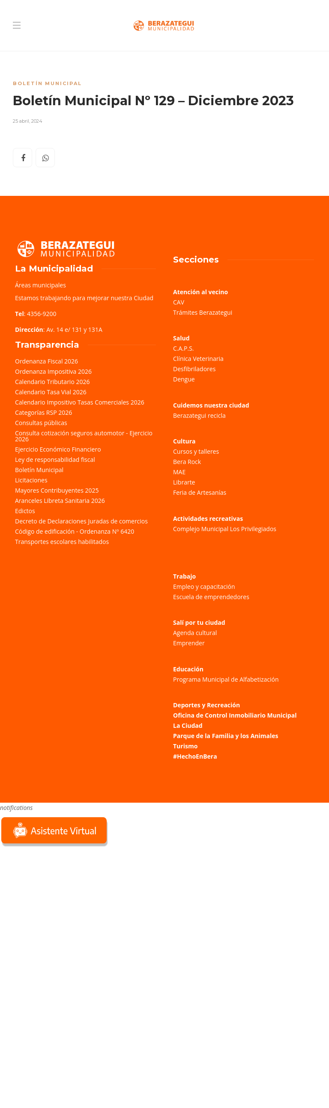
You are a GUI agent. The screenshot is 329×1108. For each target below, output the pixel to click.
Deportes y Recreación (206, 705)
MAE (179, 472)
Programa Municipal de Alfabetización (226, 679)
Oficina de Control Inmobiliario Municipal (234, 715)
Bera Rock (187, 462)
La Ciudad (188, 725)
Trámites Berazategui (202, 312)
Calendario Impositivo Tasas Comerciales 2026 (79, 402)
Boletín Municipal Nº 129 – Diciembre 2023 (153, 101)
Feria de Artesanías (199, 492)
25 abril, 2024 (27, 121)
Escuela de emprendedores (211, 597)
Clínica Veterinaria (198, 359)
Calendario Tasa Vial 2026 (51, 392)
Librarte (184, 482)
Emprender (189, 643)
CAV (178, 302)
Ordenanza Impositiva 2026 (53, 371)
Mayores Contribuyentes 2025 (57, 490)
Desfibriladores (194, 369)
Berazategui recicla (199, 415)
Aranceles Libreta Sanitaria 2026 (60, 500)
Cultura (184, 441)
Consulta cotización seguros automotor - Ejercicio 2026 (84, 436)
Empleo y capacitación (204, 586)
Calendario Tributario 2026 (52, 382)
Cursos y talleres (196, 451)
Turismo (185, 746)
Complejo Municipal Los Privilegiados (224, 529)
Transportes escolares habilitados (62, 542)
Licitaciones (31, 480)
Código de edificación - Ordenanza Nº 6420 (74, 531)
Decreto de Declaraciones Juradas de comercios (81, 521)
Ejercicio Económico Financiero (58, 449)
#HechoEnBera (195, 756)
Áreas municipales (40, 285)
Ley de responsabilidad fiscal (55, 459)
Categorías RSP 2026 (43, 412)
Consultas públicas (41, 423)
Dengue (184, 379)
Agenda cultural (195, 633)
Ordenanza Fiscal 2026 (46, 361)
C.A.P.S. (183, 348)
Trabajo (184, 576)
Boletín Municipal (47, 83)
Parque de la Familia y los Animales (225, 736)
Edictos (25, 511)
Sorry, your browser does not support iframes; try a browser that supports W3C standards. (64, 909)
